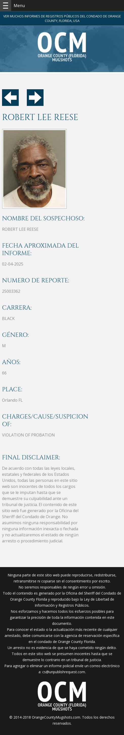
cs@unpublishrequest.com (63, 671)
